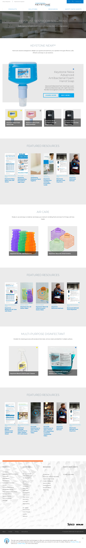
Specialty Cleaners (7, 496)
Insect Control (26, 494)
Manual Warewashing (8, 489)
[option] (14, 118)
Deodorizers (5, 476)
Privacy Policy (75, 542)
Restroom (25, 516)
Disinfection (25, 486)
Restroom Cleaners (7, 493)
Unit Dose (5, 500)
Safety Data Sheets (73, 9)
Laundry (5, 485)
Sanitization (26, 499)
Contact (10, 531)
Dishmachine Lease (27, 475)
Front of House (26, 511)
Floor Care (25, 488)
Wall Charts (46, 489)
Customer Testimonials (48, 478)
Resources (53, 9)
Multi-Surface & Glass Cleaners (10, 491)
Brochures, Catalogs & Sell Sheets (51, 476)
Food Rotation (6, 480)
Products (12, 9)
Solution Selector (47, 487)
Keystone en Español (19, 1)
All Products (5, 472)
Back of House (26, 509)
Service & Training (27, 478)
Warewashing (26, 503)
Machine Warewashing (8, 487)
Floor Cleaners (6, 478)
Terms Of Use (25, 531)
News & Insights (47, 483)
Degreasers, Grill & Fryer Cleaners (10, 474)
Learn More (50, 95)
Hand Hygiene (26, 492)
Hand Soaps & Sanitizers (8, 482)
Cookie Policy (21, 543)
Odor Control (26, 497)
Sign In (78, 1)
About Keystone (6, 1)
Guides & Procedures (48, 481)
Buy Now (66, 95)
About (4, 531)
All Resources (46, 474)
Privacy (17, 531)
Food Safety (25, 490)
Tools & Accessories (7, 498)
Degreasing (25, 484)
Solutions (33, 9)
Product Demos (47, 485)
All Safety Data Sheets (68, 474)
